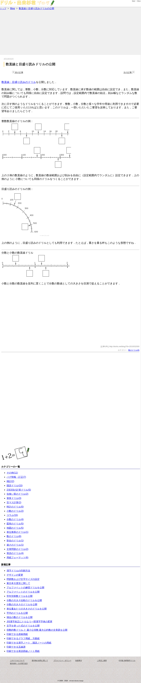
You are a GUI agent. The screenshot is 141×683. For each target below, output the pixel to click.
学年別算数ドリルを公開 (19, 596)
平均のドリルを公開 (17, 613)
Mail (133, 1)
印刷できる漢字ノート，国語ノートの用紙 (29, 642)
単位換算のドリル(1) (17, 532)
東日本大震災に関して (18, 583)
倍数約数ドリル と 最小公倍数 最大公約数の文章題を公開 (37, 630)
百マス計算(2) (14, 502)
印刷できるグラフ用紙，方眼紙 (23, 638)
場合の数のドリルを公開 (19, 617)
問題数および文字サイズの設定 (23, 579)
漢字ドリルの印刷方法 (18, 570)
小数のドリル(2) (15, 511)
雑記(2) (10, 481)
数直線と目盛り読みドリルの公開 (36, 8)
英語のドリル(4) (15, 553)
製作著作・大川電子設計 (19, 663)
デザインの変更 (15, 575)
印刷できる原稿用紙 (17, 634)
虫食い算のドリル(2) (17, 494)
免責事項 (78, 660)
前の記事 (17, 72)
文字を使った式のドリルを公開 (23, 625)
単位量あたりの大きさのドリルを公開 (27, 608)
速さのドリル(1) (15, 545)
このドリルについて (17, 660)
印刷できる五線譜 (16, 647)
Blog (138, 1)
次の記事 (129, 72)
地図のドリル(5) (15, 528)
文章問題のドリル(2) (17, 549)
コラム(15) (12, 515)
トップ (3, 8)
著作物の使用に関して (40, 660)
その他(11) (12, 472)
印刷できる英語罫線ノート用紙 (23, 651)
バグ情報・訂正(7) (16, 477)
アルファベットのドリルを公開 (23, 592)
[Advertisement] (70, 32)
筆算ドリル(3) (14, 498)
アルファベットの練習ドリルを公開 (25, 587)
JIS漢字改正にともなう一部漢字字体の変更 (29, 621)
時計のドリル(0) (15, 506)
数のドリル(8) (133, 350)
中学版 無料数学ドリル (127, 660)
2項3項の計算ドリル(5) (19, 490)
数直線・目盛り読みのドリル (18, 82)
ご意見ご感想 (102, 660)
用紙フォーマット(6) (17, 557)
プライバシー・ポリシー (62, 660)
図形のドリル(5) (15, 523)
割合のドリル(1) (15, 540)
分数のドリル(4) (15, 519)
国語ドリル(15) (14, 485)
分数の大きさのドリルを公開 (22, 604)
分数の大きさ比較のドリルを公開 (24, 600)
